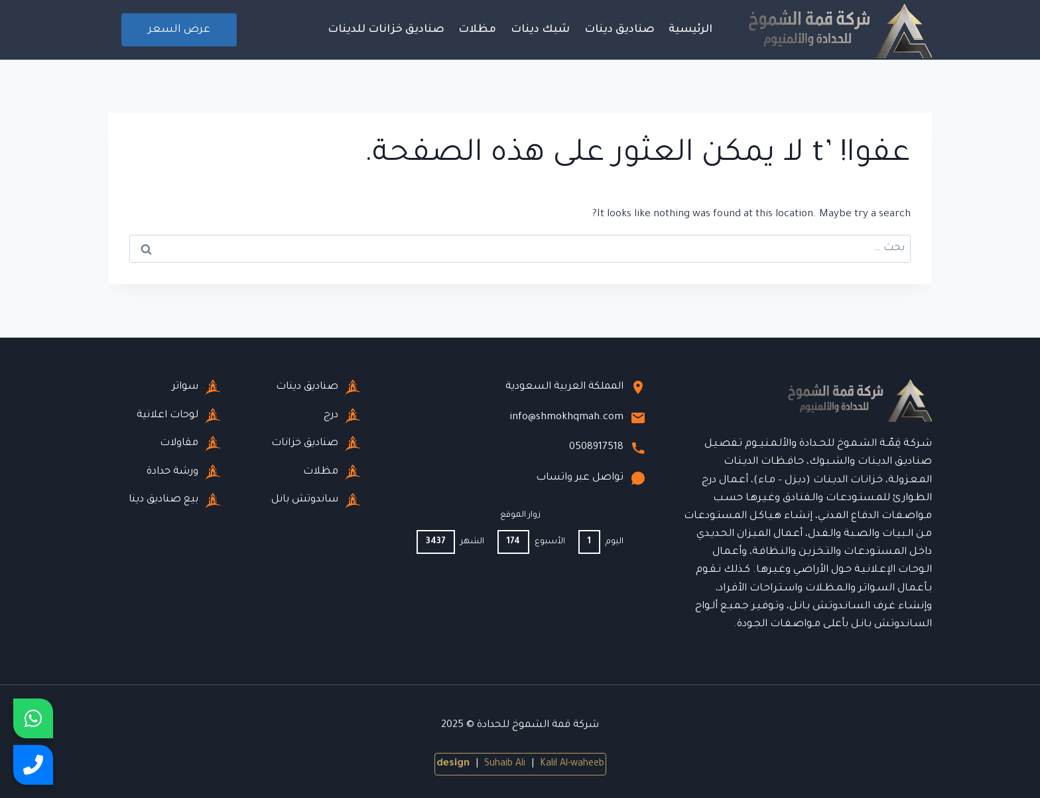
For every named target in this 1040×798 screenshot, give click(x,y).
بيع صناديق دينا (175, 501)
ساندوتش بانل (316, 501)
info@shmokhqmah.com (577, 418)
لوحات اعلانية (179, 416)
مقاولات (190, 444)
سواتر (196, 387)
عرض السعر (179, 30)
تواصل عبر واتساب (591, 478)
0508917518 (607, 448)
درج (342, 416)
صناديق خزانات (316, 444)
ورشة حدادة (184, 472)
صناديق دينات (619, 30)
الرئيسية (690, 30)
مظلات (477, 30)
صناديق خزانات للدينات (386, 30)
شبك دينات (540, 30)
